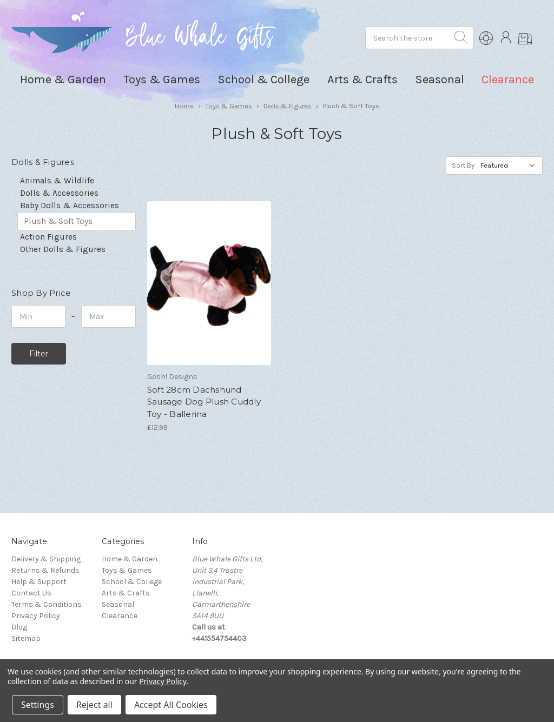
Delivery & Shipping (46, 559)
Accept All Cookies (171, 705)
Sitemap (26, 638)
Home (184, 106)
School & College (132, 581)
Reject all (94, 705)
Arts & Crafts (126, 593)
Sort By (463, 165)
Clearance (508, 79)
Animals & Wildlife (57, 181)
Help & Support (39, 581)
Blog (19, 627)
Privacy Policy (35, 615)
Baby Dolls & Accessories (69, 205)
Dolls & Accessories (59, 193)
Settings (37, 705)
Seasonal (118, 604)
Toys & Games (228, 106)
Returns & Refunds (45, 570)
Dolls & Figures (287, 106)
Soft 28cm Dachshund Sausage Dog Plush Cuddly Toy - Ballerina (204, 402)
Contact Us (31, 593)
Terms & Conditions (46, 604)
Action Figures (48, 237)
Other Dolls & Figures (62, 249)
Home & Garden (129, 559)
